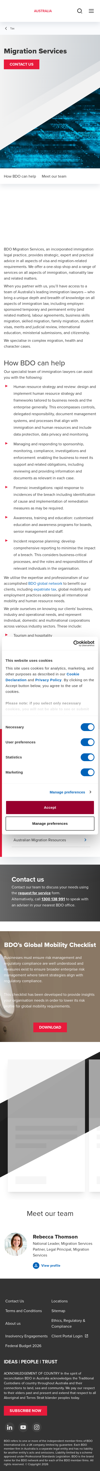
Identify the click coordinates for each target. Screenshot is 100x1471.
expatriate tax (45, 589)
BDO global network (45, 583)
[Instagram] (37, 1427)
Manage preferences (67, 792)
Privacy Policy (48, 680)
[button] (21, 64)
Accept (50, 807)
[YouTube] (23, 1427)
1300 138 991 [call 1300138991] (53, 899)
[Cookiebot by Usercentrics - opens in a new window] (73, 643)
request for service (34, 893)
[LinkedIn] (9, 1427)
